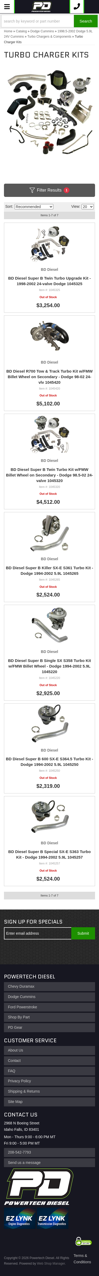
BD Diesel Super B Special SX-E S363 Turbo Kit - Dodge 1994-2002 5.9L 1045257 (49, 854)
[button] (49, 21)
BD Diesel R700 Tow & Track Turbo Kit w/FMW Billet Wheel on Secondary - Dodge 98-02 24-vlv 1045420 (49, 377)
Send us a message (24, 1162)
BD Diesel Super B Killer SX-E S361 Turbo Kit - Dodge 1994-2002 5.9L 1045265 (49, 571)
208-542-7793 (19, 1152)
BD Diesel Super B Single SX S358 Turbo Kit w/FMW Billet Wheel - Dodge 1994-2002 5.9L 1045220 (49, 666)
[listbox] (34, 206)
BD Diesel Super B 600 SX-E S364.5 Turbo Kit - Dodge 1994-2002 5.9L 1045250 (49, 762)
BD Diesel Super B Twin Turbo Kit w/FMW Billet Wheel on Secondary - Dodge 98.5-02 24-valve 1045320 (49, 475)
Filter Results (49, 190)
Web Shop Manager (51, 1263)
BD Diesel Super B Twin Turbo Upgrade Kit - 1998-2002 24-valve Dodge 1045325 (49, 281)
